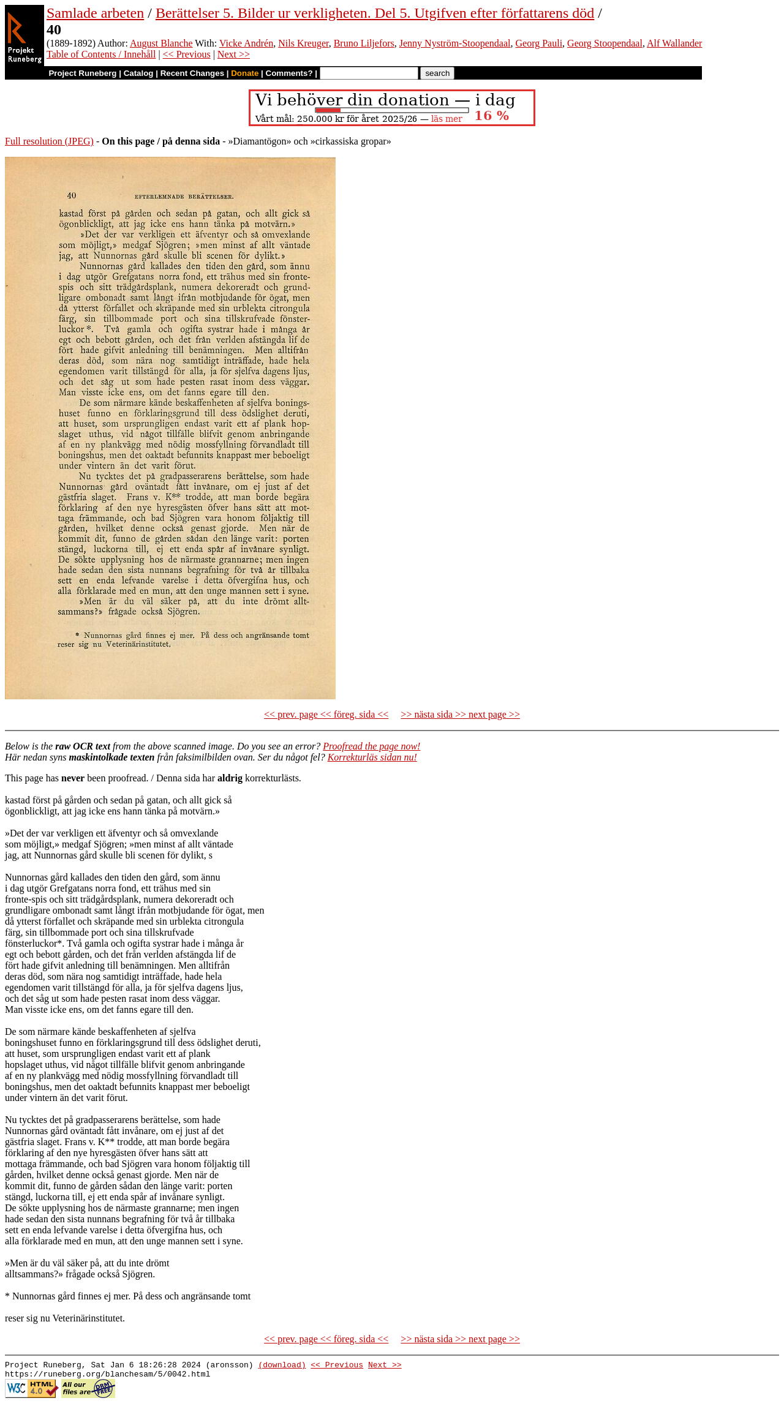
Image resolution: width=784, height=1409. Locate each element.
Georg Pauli (539, 43)
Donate (244, 73)
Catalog (139, 73)
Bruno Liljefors (364, 43)
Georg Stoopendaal (605, 43)
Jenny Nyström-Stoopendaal (455, 43)
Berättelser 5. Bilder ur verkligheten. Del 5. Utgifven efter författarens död (375, 13)
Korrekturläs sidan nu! (372, 757)
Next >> (233, 54)
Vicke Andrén (246, 43)
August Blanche (161, 43)
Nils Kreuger (303, 43)
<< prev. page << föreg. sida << (326, 714)
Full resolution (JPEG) (49, 141)
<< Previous (187, 54)
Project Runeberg (82, 73)
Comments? (289, 73)
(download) (282, 1366)
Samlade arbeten (95, 13)
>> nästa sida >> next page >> (460, 714)
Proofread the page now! (371, 746)
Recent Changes (192, 73)
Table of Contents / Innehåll (101, 54)
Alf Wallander (674, 43)
